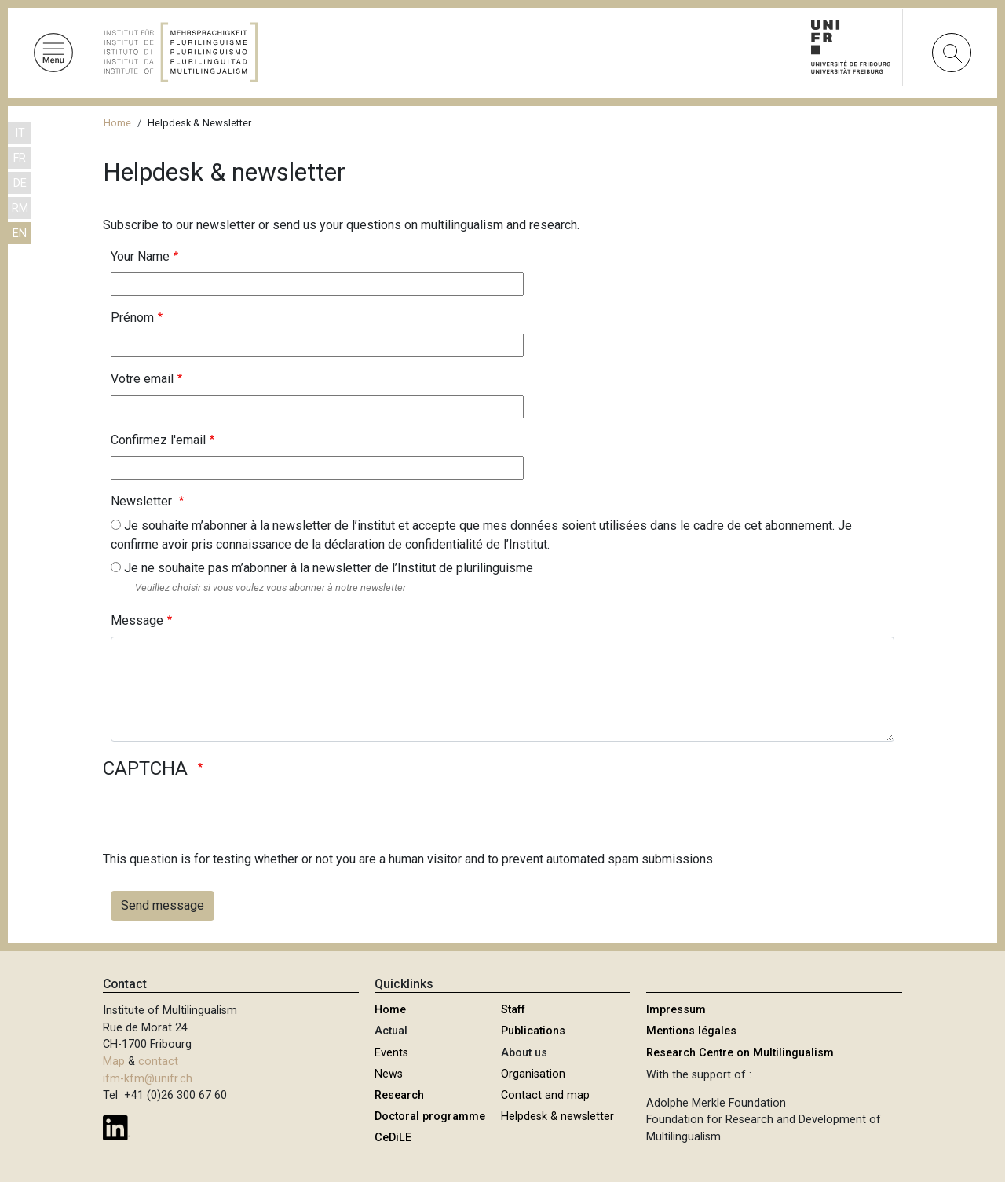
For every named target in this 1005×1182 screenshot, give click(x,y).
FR (19, 158)
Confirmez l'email (158, 439)
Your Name (140, 256)
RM (20, 208)
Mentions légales (691, 1031)
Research (399, 1095)
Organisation (533, 1074)
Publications (533, 1031)
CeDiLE (393, 1137)
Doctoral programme (430, 1116)
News (389, 1074)
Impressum (676, 1009)
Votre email (142, 378)
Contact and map (545, 1095)
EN (20, 233)
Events (391, 1053)
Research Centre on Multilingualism (740, 1053)
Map (114, 1061)
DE (20, 183)
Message (137, 620)
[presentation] (222, 819)
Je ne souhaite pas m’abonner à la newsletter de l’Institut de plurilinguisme (328, 567)
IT (20, 133)
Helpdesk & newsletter (557, 1116)
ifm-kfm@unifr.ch (147, 1078)
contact (158, 1061)
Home (117, 123)
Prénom (132, 317)
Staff (513, 1009)
